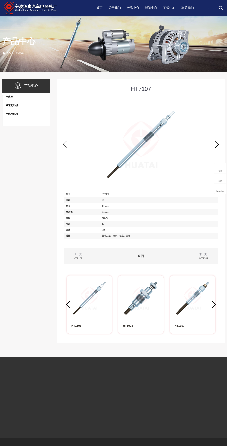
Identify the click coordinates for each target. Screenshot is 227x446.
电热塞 (20, 53)
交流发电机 (12, 114)
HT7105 (78, 258)
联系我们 (187, 8)
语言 (208, 8)
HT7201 (203, 258)
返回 (141, 256)
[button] (217, 144)
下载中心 (169, 8)
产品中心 (133, 8)
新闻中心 (151, 8)
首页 (99, 8)
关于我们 (114, 8)
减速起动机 (12, 105)
